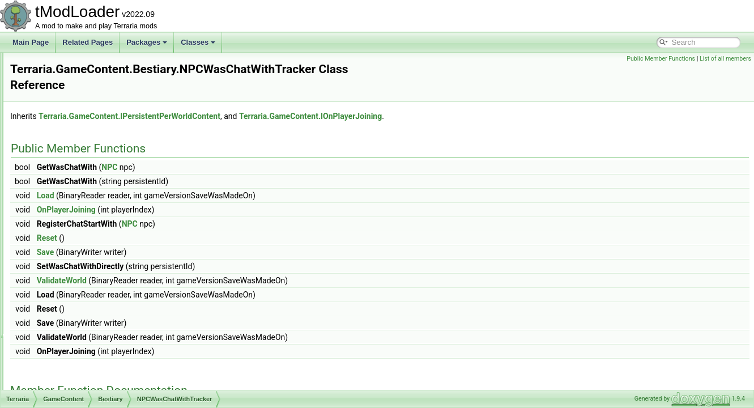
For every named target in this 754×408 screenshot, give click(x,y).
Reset (188, 226)
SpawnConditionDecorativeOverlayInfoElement (135, 326)
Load (187, 183)
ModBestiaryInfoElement (102, 114)
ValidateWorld (203, 268)
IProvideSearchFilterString (104, 77)
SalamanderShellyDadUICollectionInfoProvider (135, 264)
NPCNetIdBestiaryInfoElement (110, 189)
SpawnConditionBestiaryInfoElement (120, 301)
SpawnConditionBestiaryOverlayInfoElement (131, 314)
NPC (251, 155)
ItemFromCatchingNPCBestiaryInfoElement (130, 102)
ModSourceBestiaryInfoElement (112, 139)
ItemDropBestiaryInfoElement (109, 90)
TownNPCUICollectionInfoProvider (116, 339)
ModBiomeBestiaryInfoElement (111, 127)
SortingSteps (84, 289)
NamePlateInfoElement (99, 164)
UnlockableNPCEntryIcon (103, 351)
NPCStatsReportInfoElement (108, 214)
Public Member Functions (661, 58)
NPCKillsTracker (89, 177)
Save (187, 240)
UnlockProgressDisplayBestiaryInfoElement (130, 364)
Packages (146, 42)
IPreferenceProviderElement (107, 65)
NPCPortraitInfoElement (101, 202)
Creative (68, 389)
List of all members (725, 58)
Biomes (67, 376)
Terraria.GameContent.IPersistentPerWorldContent (271, 104)
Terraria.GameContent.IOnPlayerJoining (452, 104)
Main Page (30, 42)
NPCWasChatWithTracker (104, 227)
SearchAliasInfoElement (101, 276)
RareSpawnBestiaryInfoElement (113, 252)
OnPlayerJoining (207, 197)
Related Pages (87, 42)
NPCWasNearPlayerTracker (107, 239)
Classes (198, 42)
